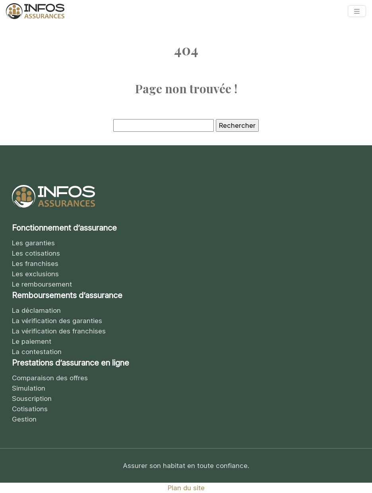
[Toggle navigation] (357, 11)
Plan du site (186, 488)
